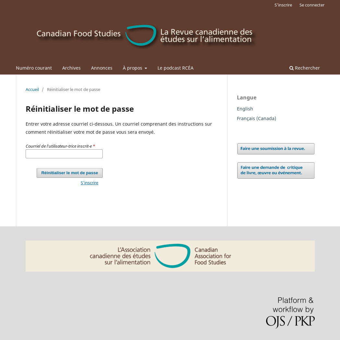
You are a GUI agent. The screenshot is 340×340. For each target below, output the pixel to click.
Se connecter (311, 5)
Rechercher (304, 68)
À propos (133, 68)
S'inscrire (283, 5)
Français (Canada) (256, 118)
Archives (71, 68)
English (245, 109)
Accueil (32, 89)
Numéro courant (34, 68)
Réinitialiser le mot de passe (69, 172)
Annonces (101, 68)
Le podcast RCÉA (175, 68)
